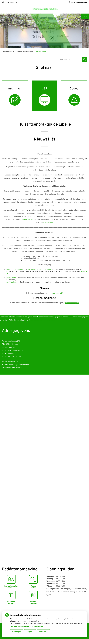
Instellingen (16, 632)
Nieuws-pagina (56, 293)
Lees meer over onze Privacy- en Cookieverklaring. (28, 626)
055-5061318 (13, 361)
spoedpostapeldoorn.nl (15, 269)
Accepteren (43, 632)
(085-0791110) (27, 219)
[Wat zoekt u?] (70, 59)
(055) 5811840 (48, 222)
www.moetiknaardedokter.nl (39, 269)
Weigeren (30, 632)
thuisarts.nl (11, 277)
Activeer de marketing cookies (42, 320)
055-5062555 (10, 347)
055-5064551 (24, 364)
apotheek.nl (11, 282)
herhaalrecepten (72, 302)
